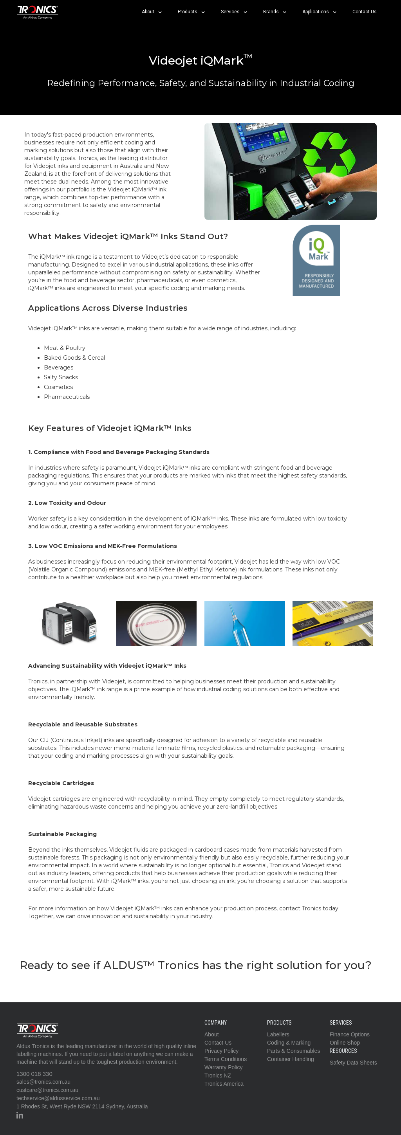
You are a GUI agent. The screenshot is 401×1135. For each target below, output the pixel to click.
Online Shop (345, 1043)
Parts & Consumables (293, 1051)
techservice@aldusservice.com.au (58, 1098)
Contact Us (364, 11)
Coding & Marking (289, 1043)
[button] (152, 11)
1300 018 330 (34, 1073)
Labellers (278, 1034)
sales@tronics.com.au (43, 1082)
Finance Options (350, 1034)
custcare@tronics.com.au (47, 1090)
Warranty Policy (223, 1067)
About (211, 1034)
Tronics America (224, 1084)
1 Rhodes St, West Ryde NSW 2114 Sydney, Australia (82, 1106)
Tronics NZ (217, 1075)
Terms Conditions (225, 1059)
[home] (38, 11)
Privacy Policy (221, 1051)
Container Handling (290, 1059)
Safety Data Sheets (353, 1062)
